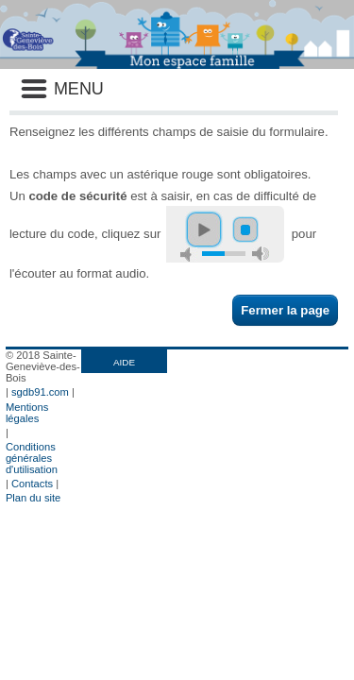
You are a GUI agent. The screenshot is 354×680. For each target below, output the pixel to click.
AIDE (124, 362)
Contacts (32, 483)
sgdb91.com (40, 392)
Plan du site (33, 497)
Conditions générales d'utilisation (32, 458)
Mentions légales (27, 412)
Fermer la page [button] (285, 310)
